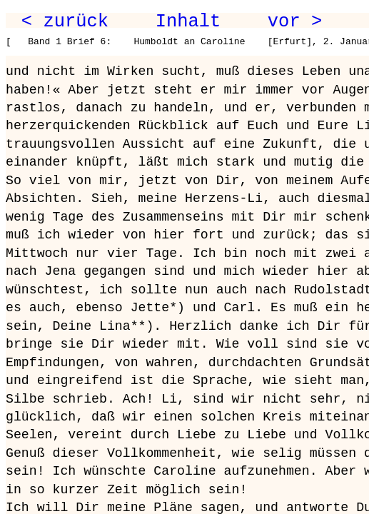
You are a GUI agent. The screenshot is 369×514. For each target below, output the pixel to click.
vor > (295, 21)
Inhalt (188, 21)
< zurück (64, 21)
